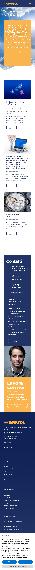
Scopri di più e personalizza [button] (17, 566)
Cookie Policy (8, 482)
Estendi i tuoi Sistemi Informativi (14, 529)
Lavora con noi (8, 474)
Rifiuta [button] (9, 562)
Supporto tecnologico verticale (13, 521)
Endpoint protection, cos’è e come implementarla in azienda (17, 104)
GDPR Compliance (9, 508)
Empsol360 (7, 495)
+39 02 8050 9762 (11, 436)
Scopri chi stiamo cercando (17, 405)
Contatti (6, 476)
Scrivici (15, 341)
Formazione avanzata (10, 532)
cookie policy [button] (5, 546)
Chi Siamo (7, 466)
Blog (5, 471)
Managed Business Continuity (13, 503)
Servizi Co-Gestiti (16, 111)
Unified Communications (11, 500)
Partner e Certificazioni (10, 469)
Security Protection (12, 109)
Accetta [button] (25, 562)
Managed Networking (10, 505)
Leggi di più (18, 52)
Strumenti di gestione (10, 526)
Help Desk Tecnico (11, 447)
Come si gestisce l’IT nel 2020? (16, 215)
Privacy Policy (8, 479)
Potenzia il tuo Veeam (10, 524)
